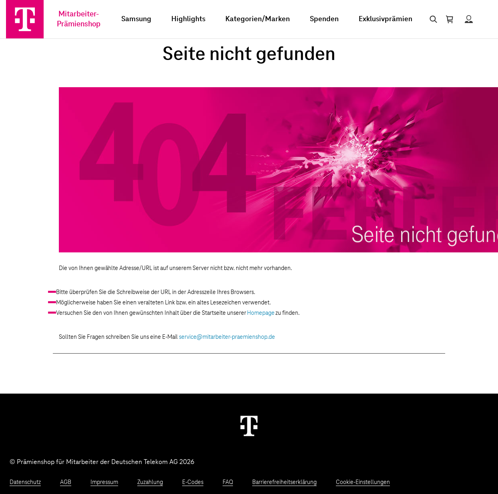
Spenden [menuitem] (324, 19)
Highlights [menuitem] (188, 19)
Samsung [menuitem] (136, 19)
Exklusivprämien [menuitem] (385, 19)
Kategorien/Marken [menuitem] (257, 19)
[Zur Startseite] (25, 19)
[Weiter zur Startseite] (249, 425)
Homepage (261, 313)
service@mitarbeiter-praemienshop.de (227, 337)
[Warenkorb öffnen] (449, 19)
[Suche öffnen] (431, 19)
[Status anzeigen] (469, 19)
